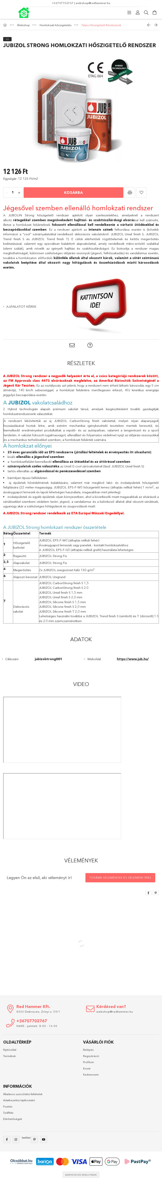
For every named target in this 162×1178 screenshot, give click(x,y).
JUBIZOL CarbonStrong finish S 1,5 (64, 583)
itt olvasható (140, 452)
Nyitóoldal (9, 1049)
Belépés (88, 1049)
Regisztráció (91, 1056)
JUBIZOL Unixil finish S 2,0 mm (60, 597)
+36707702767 (63, 3)
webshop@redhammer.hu (93, 3)
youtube (43, 1139)
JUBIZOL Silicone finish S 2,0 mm (62, 607)
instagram (16, 1139)
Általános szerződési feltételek (23, 1094)
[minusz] (6, 193)
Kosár (87, 1068)
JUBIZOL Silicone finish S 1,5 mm (62, 602)
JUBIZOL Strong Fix (53, 556)
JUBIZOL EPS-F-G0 (56, 550)
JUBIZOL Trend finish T (50, 239)
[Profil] (138, 12)
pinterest (34, 1139)
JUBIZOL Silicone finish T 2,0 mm (62, 611)
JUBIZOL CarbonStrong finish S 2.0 (64, 588)
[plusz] (19, 193)
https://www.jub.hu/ (133, 659)
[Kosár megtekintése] (154, 12)
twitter (26, 1137)
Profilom (88, 1062)
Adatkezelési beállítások (81, 1175)
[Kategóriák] (129, 12)
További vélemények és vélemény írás (120, 877)
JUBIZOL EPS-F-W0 (53, 540)
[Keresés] (146, 12)
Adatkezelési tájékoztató (19, 1100)
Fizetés (7, 1106)
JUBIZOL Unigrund (52, 577)
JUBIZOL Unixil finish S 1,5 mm (60, 592)
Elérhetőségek (12, 1119)
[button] (129, 192)
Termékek (9, 1056)
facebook (6, 1139)
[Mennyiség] (13, 193)
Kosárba (73, 192)
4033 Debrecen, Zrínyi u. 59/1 (38, 1011)
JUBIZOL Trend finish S (102, 616)
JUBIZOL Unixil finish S (127, 234)
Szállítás (8, 1112)
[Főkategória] (5, 25)
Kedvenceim (91, 1074)
